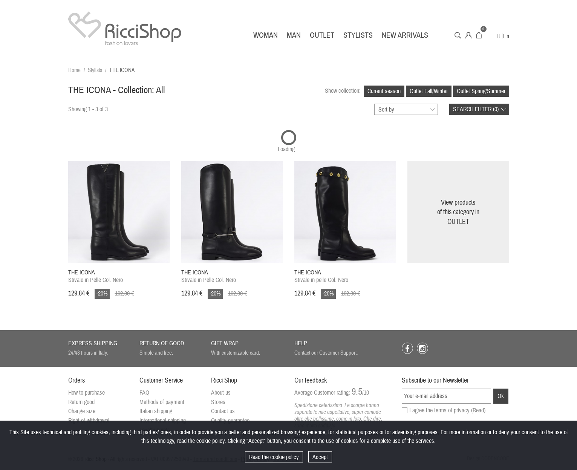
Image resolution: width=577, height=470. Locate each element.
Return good (81, 402)
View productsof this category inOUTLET (458, 212)
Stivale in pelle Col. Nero (321, 276)
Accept (320, 457)
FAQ (144, 393)
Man (294, 35)
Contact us (223, 411)
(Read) (478, 410)
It (498, 36)
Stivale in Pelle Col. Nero (95, 276)
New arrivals (405, 35)
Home (74, 70)
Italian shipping (155, 411)
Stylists (358, 35)
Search (458, 35)
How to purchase (86, 393)
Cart (479, 35)
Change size (81, 411)
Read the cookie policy (274, 457)
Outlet (322, 35)
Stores (218, 402)
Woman (265, 35)
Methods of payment (161, 402)
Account (468, 35)
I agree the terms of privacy (447, 410)
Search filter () (476, 109)
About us (221, 393)
